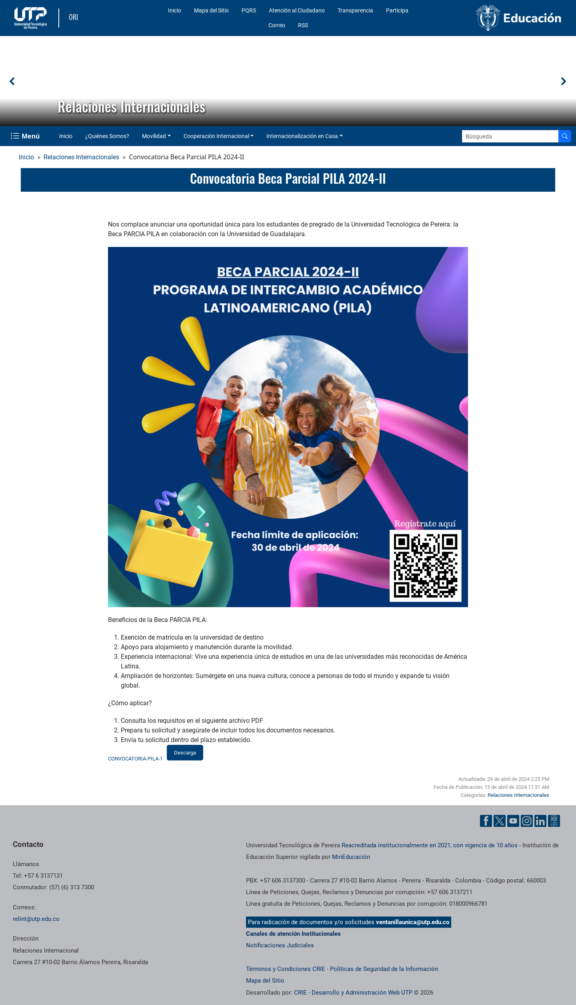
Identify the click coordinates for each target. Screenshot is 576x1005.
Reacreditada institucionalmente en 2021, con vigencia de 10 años (430, 845)
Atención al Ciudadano (297, 10)
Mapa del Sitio (211, 10)
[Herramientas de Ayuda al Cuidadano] (554, 821)
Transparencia (355, 10)
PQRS (249, 10)
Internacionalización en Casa (302, 136)
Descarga (185, 753)
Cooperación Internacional (216, 136)
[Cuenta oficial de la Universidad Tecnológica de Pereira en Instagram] (527, 821)
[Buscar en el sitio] (564, 136)
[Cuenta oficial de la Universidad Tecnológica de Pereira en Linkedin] (540, 821)
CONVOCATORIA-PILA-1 (135, 759)
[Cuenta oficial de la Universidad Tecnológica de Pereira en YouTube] (513, 821)
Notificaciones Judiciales (280, 945)
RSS (303, 25)
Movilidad (154, 136)
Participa (397, 10)
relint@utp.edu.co (36, 919)
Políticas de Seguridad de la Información (384, 969)
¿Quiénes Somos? (107, 136)
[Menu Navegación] (26, 136)
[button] (12, 81)
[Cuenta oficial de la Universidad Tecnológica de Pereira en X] (500, 821)
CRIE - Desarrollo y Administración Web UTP (353, 992)
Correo (276, 25)
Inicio (174, 10)
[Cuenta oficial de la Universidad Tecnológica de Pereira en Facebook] (486, 821)
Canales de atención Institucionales (293, 933)
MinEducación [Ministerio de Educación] (351, 857)
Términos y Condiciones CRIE (285, 969)
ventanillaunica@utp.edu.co (412, 922)
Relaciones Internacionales (81, 157)
